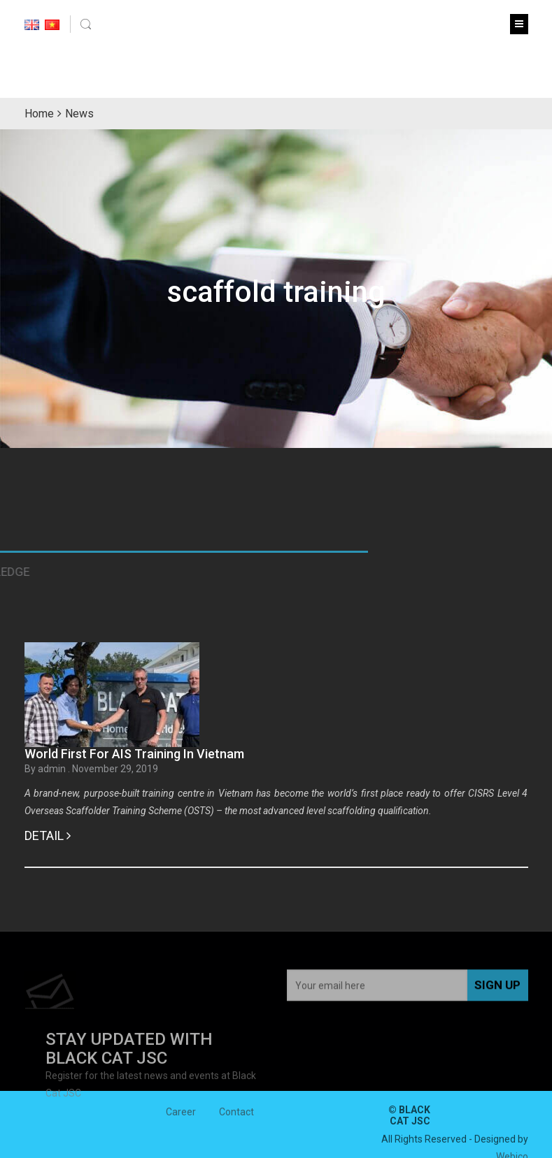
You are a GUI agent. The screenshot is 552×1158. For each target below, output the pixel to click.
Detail (47, 835)
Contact (236, 1116)
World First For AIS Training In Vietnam (134, 753)
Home (39, 113)
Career (181, 1116)
